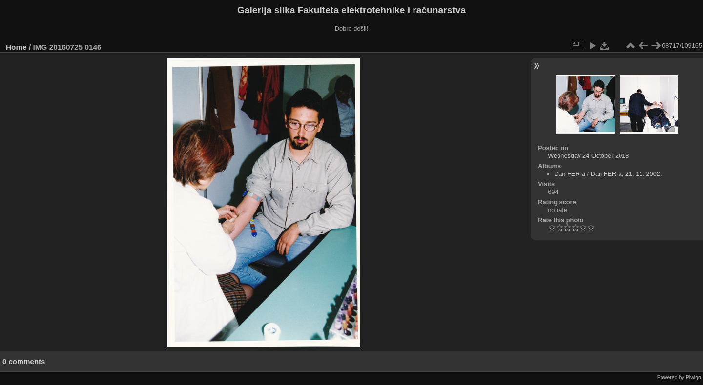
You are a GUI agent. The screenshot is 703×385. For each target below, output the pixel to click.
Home (16, 47)
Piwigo (693, 377)
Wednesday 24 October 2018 (588, 155)
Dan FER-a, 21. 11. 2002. (626, 173)
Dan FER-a (569, 173)
